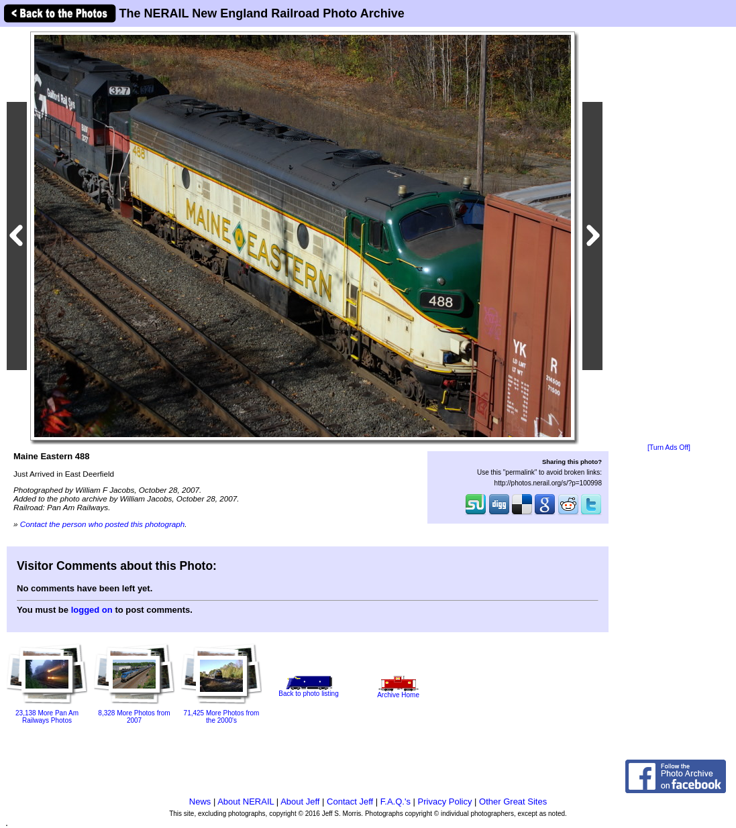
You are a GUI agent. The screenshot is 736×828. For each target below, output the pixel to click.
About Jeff (299, 801)
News (200, 801)
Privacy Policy (445, 801)
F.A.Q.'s (395, 801)
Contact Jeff (350, 801)
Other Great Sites (513, 801)
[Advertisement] (669, 236)
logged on (92, 610)
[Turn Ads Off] (668, 447)
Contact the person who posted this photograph (102, 524)
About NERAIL (245, 801)
